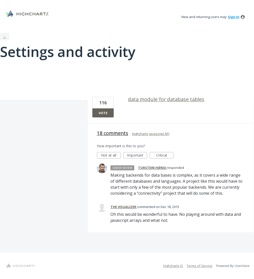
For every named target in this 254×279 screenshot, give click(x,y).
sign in (233, 17)
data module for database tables (166, 99)
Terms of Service (199, 265)
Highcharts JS (173, 265)
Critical (164, 156)
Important (137, 156)
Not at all (111, 156)
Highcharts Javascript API (150, 133)
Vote (103, 113)
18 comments (112, 133)
